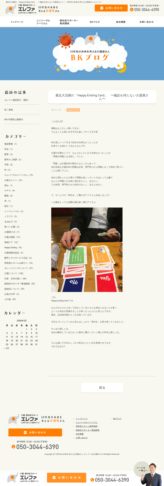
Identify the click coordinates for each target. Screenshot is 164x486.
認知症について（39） (15, 289)
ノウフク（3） (11, 216)
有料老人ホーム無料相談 (87, 426)
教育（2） (9, 154)
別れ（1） (9, 185)
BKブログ (117, 418)
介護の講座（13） (12, 237)
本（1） (8, 201)
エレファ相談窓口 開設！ (17, 100)
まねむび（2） (11, 221)
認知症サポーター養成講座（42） (20, 283)
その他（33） (10, 299)
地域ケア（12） (11, 242)
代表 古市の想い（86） (16, 278)
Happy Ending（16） (13, 247)
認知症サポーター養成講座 (88, 430)
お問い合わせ (82, 438)
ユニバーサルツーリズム (87, 422)
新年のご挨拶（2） (13, 159)
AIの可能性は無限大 (13, 119)
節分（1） (9, 206)
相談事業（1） (11, 144)
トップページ (82, 418)
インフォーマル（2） (14, 211)
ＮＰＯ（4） (10, 190)
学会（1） (9, 149)
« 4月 (6, 348)
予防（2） (9, 164)
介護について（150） (14, 273)
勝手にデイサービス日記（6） (18, 258)
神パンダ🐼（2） (12, 227)
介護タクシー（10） (14, 180)
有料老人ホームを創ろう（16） (19, 263)
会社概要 (80, 434)
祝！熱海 (8, 109)
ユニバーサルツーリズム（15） (19, 175)
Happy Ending (73, 110)
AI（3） (8, 170)
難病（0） (9, 195)
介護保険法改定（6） (14, 252)
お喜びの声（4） (12, 294)
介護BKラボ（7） (12, 232)
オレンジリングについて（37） (19, 268)
